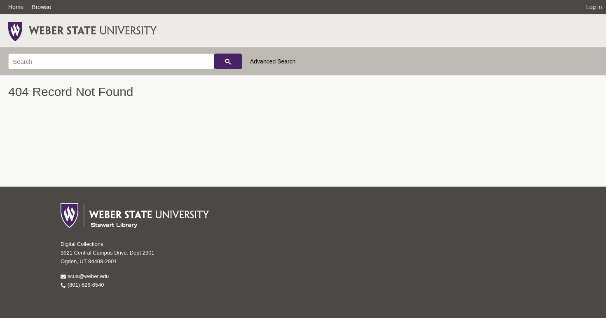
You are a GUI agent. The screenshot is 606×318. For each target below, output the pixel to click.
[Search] (111, 61)
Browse (41, 7)
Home (15, 7)
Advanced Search (273, 61)
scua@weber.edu (85, 276)
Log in (594, 7)
